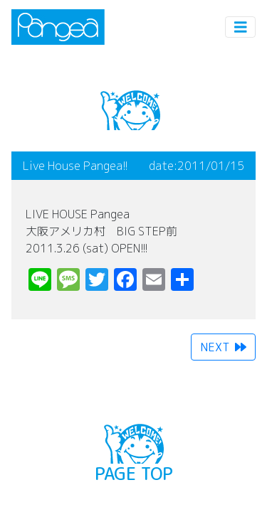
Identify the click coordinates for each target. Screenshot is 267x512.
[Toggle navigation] (240, 27)
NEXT (223, 347)
